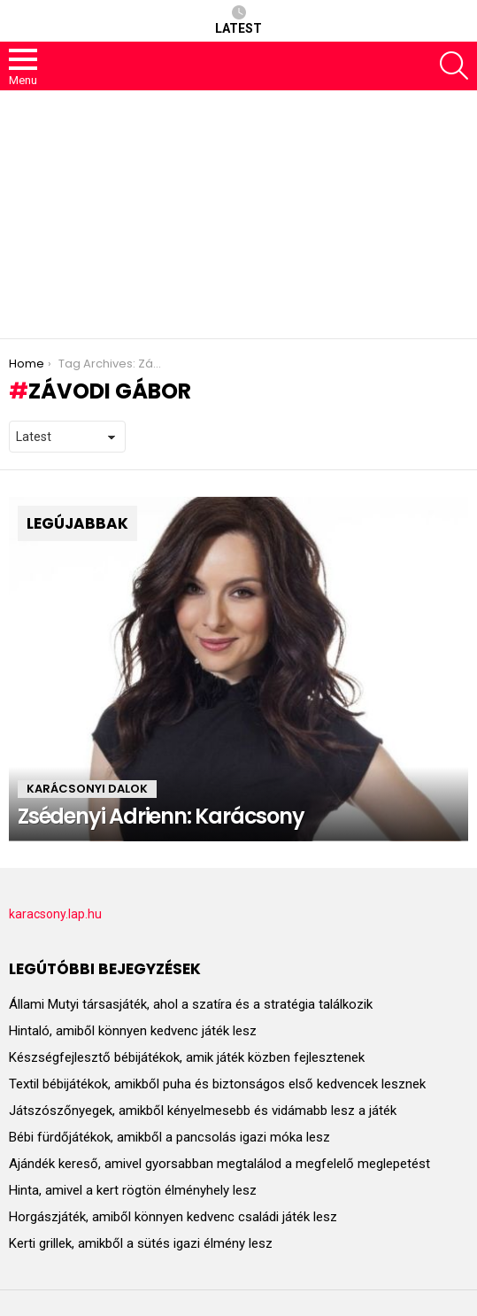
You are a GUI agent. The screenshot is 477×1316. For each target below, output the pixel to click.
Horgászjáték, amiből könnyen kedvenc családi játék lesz (173, 1217)
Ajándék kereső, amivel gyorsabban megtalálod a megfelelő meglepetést (219, 1164)
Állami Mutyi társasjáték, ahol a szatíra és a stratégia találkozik (191, 1004)
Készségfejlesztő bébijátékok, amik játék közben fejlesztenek (187, 1057)
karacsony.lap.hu (55, 914)
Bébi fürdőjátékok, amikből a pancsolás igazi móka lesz (169, 1137)
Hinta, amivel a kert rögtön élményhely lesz (133, 1190)
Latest (238, 20)
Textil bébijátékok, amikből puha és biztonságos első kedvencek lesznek (217, 1084)
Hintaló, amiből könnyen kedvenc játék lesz (133, 1031)
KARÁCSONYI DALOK (87, 788)
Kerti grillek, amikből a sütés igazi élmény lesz (141, 1243)
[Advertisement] (238, 214)
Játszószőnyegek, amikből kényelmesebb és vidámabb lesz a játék (202, 1111)
